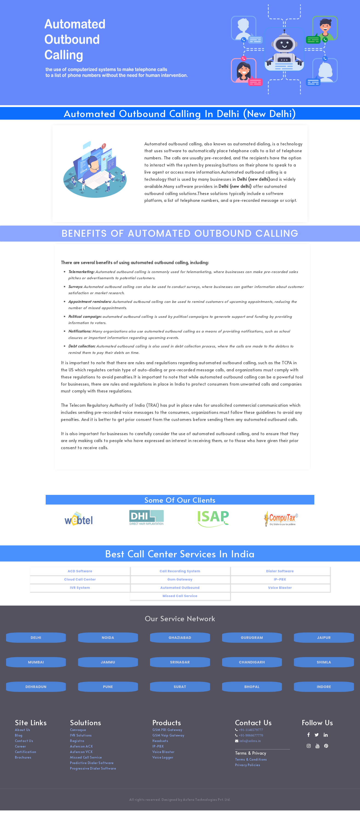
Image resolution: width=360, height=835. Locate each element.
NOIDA (108, 649)
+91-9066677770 (250, 741)
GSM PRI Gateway (167, 735)
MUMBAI (36, 673)
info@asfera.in (249, 746)
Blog (18, 741)
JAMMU (108, 673)
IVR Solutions (81, 741)
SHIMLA (324, 673)
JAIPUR (324, 649)
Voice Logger (162, 763)
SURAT (180, 698)
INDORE (324, 698)
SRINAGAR (180, 673)
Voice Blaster (163, 757)
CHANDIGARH (252, 673)
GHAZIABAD (180, 649)
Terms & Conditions (251, 765)
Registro (77, 746)
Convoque (78, 735)
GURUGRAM (252, 649)
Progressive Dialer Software (93, 774)
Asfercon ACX (81, 752)
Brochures (23, 763)
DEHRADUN (35, 698)
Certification (25, 757)
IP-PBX (157, 752)
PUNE (108, 698)
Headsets (160, 746)
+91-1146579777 (250, 735)
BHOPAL (252, 698)
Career (20, 752)
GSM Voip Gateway (168, 741)
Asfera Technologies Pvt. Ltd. (207, 805)
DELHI (36, 649)
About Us (22, 735)
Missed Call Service (86, 763)
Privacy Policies (247, 770)
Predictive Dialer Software (92, 768)
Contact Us (24, 746)
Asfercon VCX (81, 757)
